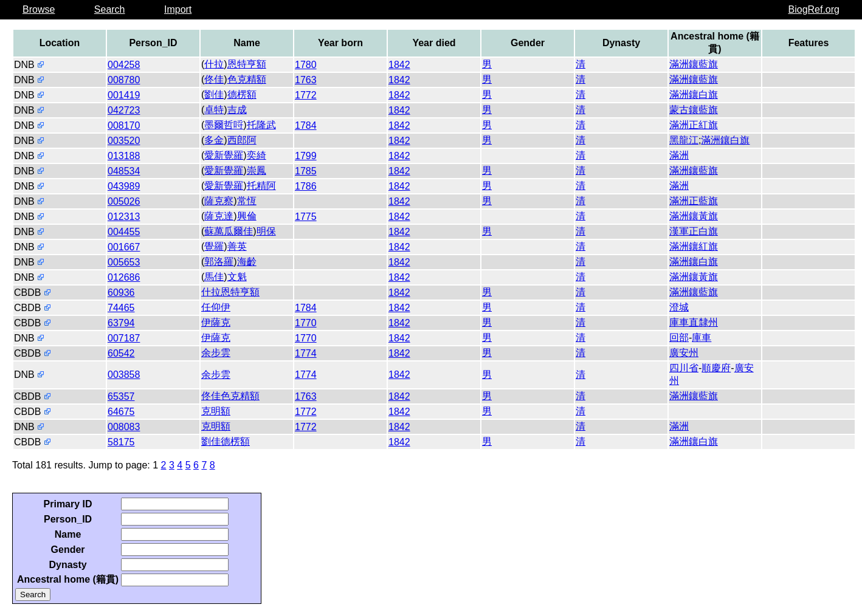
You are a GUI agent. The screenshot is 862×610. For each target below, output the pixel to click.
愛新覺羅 (223, 155)
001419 (124, 95)
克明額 (215, 411)
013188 (124, 156)
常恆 (247, 201)
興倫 (247, 216)
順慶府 (716, 368)
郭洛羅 (218, 261)
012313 (124, 216)
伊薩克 (215, 322)
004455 (124, 232)
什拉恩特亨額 (230, 292)
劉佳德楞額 (225, 441)
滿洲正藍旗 (693, 201)
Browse (38, 9)
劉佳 (214, 94)
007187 (124, 338)
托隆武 (261, 125)
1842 (399, 65)
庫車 (701, 337)
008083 (124, 427)
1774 (306, 353)
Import (177, 9)
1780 (306, 65)
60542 (121, 353)
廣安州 (683, 353)
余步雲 (215, 353)
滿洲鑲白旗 (693, 94)
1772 (306, 95)
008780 (124, 80)
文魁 (237, 277)
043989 (124, 186)
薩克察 (218, 201)
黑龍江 (683, 140)
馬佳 (214, 277)
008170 (124, 125)
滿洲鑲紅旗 (693, 246)
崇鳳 (256, 170)
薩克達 (218, 216)
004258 (124, 65)
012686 (124, 277)
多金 (214, 140)
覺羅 (214, 246)
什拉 (214, 64)
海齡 (247, 261)
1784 (306, 125)
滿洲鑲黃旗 (693, 216)
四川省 (683, 368)
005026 (124, 201)
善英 (237, 246)
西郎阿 (242, 140)
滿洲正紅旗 (693, 125)
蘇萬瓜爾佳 (228, 231)
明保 (266, 231)
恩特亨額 (246, 64)
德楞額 (242, 94)
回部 (679, 337)
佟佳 (214, 79)
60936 (121, 292)
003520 (124, 140)
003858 (124, 374)
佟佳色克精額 (230, 396)
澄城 (679, 307)
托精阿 (261, 185)
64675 (121, 411)
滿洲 (679, 155)
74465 (121, 308)
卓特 (214, 110)
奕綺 (256, 155)
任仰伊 (215, 307)
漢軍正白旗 (693, 231)
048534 (124, 171)
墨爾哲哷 (223, 125)
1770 (306, 323)
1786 (306, 186)
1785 (306, 171)
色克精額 (246, 79)
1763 (306, 80)
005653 (124, 262)
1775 (306, 216)
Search (109, 9)
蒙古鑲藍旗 (693, 110)
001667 (124, 247)
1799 (306, 156)
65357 (121, 396)
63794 (121, 323)
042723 (124, 110)
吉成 (237, 110)
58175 (121, 442)
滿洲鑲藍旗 (693, 64)
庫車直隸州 (693, 322)
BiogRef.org (814, 9)
